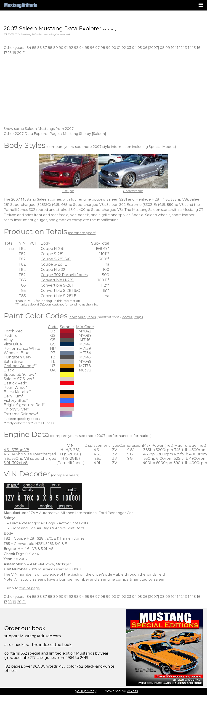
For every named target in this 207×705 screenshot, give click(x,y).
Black (9, 370)
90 (61, 47)
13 (185, 47)
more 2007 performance (108, 435)
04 (134, 47)
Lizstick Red (14, 383)
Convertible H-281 (57, 280)
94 (81, 47)
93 (76, 47)
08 (162, 47)
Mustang (70, 133)
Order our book (24, 628)
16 (198, 47)
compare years (60, 146)
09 (167, 47)
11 (176, 47)
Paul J (31, 301)
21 (24, 52)
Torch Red (13, 331)
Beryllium (13, 396)
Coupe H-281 (52, 248)
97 (97, 47)
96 (92, 47)
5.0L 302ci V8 (16, 463)
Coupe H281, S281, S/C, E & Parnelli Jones (49, 538)
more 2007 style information (106, 146)
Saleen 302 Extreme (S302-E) (131, 204)
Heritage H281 (147, 199)
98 (103, 47)
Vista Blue (13, 344)
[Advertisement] (103, 91)
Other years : (15, 47)
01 (119, 47)
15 (194, 47)
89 (55, 47)
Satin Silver (14, 361)
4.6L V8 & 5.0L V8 (38, 548)
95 (87, 47)
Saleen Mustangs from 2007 (49, 128)
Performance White (22, 348)
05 (140, 47)
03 (129, 47)
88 (50, 47)
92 (71, 47)
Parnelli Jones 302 (19, 209)
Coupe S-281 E (54, 264)
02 (124, 47)
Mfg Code (85, 327)
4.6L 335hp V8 (16, 450)
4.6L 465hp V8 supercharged (30, 454)
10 (173, 47)
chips (138, 317)
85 (34, 47)
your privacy (85, 691)
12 (181, 47)
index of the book (55, 644)
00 (113, 47)
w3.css (132, 691)
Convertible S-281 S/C (60, 290)
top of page (29, 588)
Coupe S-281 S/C (56, 259)
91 (66, 47)
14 (189, 47)
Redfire (10, 335)
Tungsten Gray (17, 357)
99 (108, 47)
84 (29, 47)
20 (19, 52)
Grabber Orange (19, 366)
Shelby (85, 133)
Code (53, 327)
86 (39, 47)
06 (145, 47)
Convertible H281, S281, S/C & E (40, 543)
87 (44, 47)
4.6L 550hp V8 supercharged (30, 458)
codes (127, 317)
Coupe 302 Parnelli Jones (64, 275)
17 (5, 52)
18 (10, 52)
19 (14, 52)
